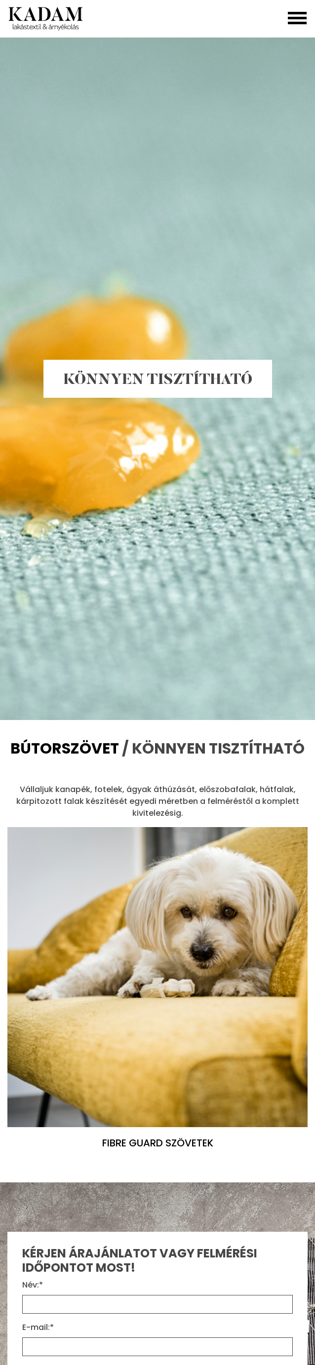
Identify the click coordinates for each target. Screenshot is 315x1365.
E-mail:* (38, 1327)
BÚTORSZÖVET (66, 748)
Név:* (32, 1284)
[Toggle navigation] (297, 19)
